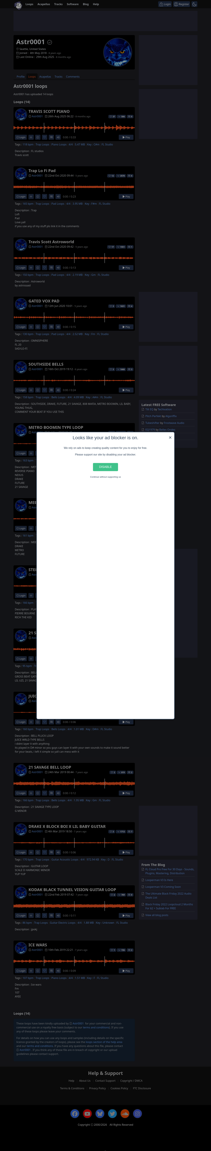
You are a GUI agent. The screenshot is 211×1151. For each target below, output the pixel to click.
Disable (105, 467)
